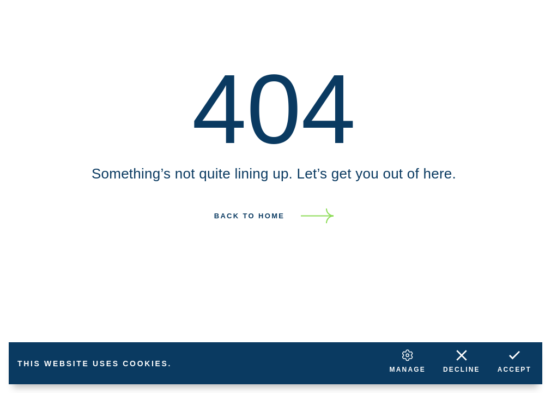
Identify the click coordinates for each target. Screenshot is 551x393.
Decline (461, 360)
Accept (514, 360)
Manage (408, 360)
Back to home (249, 216)
